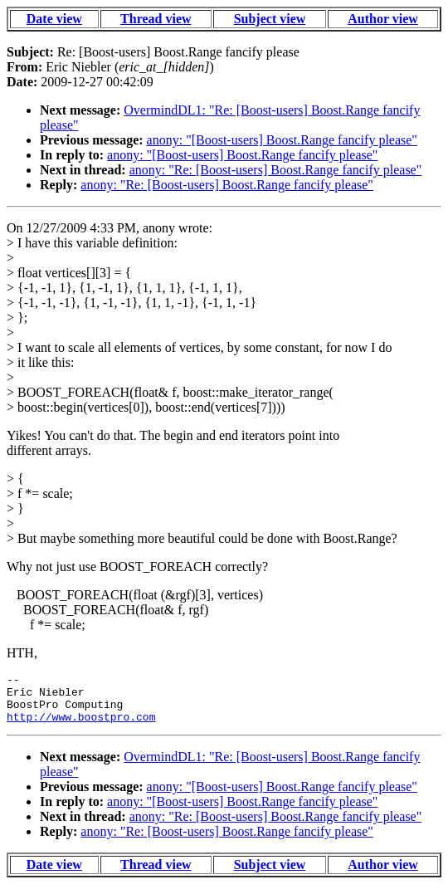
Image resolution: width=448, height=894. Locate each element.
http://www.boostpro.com (81, 726)
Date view (54, 19)
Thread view (155, 19)
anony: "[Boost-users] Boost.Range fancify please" (282, 140)
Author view (383, 19)
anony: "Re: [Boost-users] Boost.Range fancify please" (275, 170)
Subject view (270, 19)
